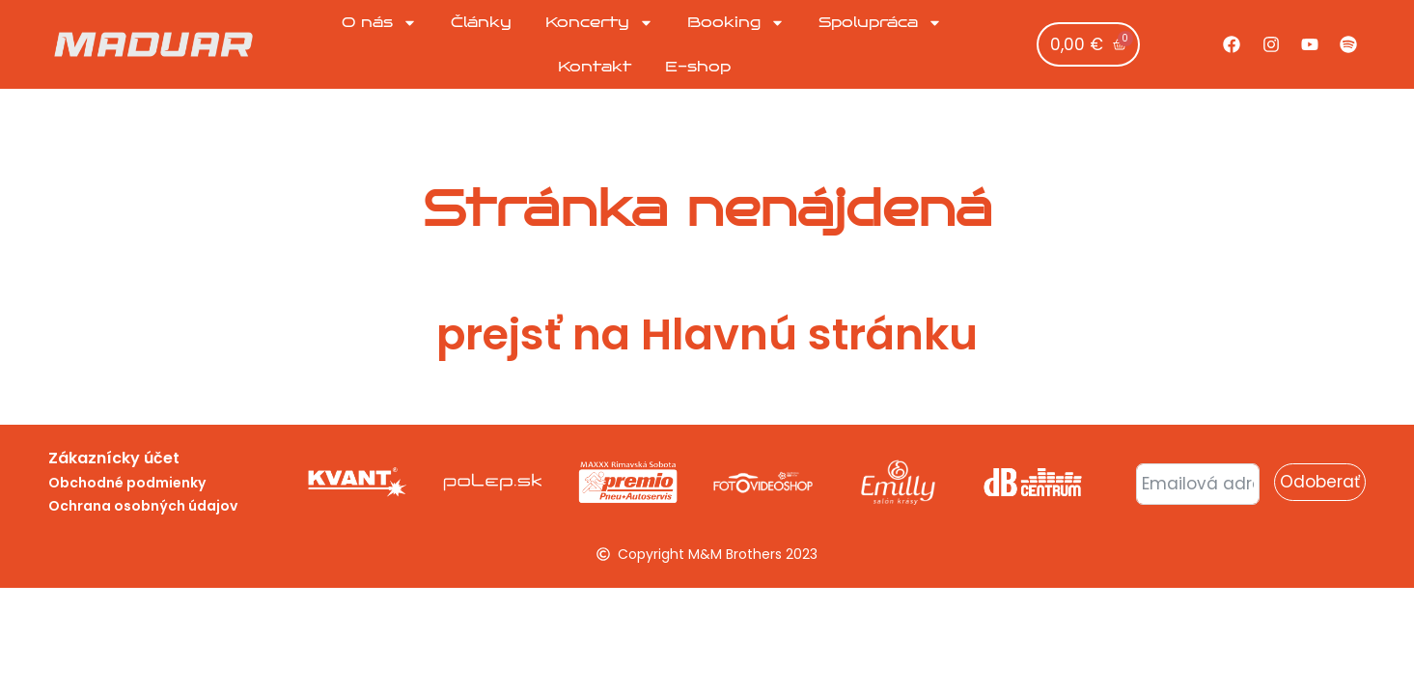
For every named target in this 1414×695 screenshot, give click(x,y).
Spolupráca (880, 23)
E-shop (698, 66)
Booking (736, 23)
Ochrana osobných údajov (142, 505)
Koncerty (599, 23)
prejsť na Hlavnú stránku (707, 334)
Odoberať (1320, 481)
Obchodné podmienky (127, 482)
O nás (379, 23)
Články (481, 22)
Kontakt (594, 66)
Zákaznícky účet (114, 458)
